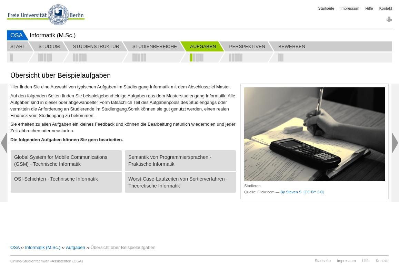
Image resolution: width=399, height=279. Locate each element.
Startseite (326, 8)
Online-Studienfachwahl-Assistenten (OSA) (46, 261)
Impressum (349, 8)
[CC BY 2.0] (313, 192)
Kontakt (385, 8)
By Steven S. (291, 192)
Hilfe (369, 8)
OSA (16, 35)
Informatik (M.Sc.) (43, 247)
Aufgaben (75, 247)
